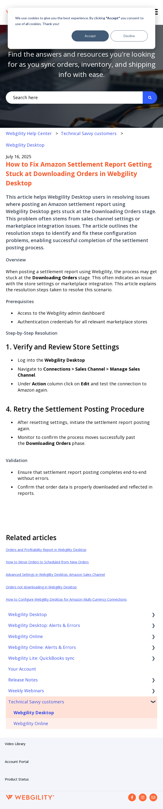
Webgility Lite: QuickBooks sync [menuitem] (41, 658)
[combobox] (74, 97)
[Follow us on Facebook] (132, 797)
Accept (90, 36)
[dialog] (81, 28)
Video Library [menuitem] (15, 743)
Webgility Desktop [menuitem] (27, 614)
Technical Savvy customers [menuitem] (36, 702)
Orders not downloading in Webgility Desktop (41, 587)
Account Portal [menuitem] (17, 761)
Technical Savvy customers (89, 133)
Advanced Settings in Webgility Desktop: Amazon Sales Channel (55, 574)
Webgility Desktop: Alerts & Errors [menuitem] (44, 625)
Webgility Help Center (29, 133)
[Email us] (153, 797)
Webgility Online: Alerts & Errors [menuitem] (42, 647)
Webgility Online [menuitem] (25, 636)
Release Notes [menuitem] (23, 680)
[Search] (150, 97)
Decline (129, 36)
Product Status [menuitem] (17, 779)
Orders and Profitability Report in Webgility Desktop (46, 549)
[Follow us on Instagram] (143, 797)
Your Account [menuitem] (22, 669)
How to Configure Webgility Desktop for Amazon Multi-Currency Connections (66, 599)
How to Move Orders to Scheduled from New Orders (47, 562)
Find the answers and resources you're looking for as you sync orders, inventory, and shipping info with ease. (82, 64)
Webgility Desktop (25, 145)
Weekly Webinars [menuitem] (26, 690)
